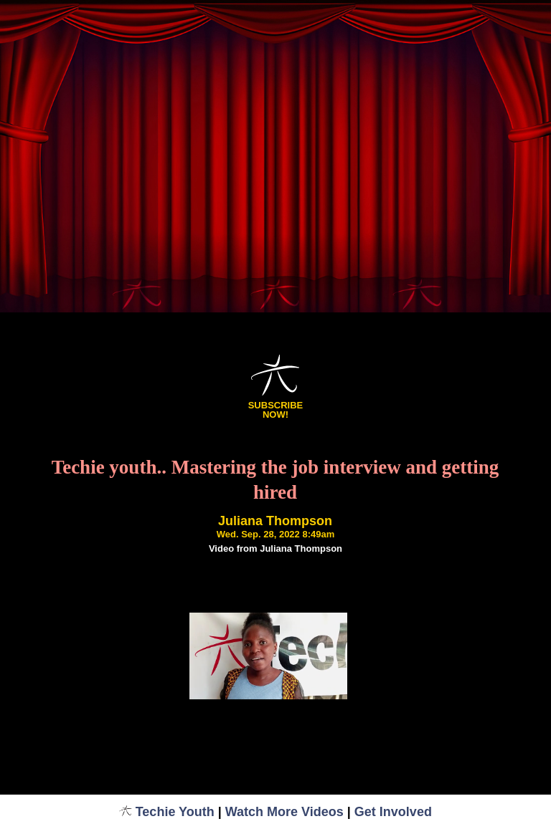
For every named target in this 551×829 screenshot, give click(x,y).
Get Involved (393, 812)
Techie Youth (167, 812)
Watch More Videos (284, 812)
